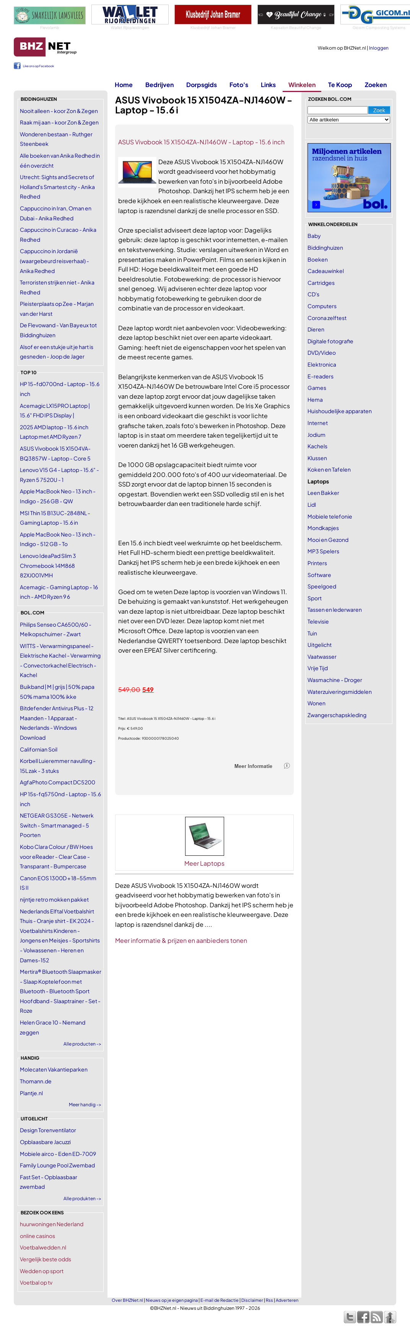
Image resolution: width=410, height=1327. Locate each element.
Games (317, 387)
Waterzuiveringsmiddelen (340, 691)
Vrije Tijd (318, 667)
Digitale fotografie (330, 341)
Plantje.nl (31, 1092)
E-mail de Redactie (219, 1300)
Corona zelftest (327, 317)
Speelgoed (322, 586)
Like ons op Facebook (38, 66)
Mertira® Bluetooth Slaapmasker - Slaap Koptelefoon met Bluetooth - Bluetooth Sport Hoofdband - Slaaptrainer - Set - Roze (60, 991)
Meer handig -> (85, 1104)
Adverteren (287, 1300)
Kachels (317, 446)
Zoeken (376, 85)
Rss (269, 1300)
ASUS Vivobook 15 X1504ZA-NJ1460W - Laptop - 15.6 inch (201, 142)
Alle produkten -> (82, 1198)
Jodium (316, 434)
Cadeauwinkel (326, 270)
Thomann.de (36, 1081)
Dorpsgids (201, 85)
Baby (314, 235)
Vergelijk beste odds (45, 1259)
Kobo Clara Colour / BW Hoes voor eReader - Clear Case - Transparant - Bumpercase (56, 856)
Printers (317, 562)
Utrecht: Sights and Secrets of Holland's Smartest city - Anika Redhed (57, 186)
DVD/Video (322, 352)
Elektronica (322, 364)
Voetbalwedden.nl (43, 1247)
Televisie (318, 621)
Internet (318, 422)
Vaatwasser (322, 656)
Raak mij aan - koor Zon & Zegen (59, 122)
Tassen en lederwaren (335, 609)
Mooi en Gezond (328, 539)
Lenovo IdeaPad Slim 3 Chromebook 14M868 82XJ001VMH (48, 565)
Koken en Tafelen (329, 469)
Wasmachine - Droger (335, 679)
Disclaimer (252, 1300)
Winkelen (302, 85)
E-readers (321, 376)
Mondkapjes (323, 527)
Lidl (312, 504)
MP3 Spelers (323, 551)
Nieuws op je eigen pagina (172, 1300)
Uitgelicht (320, 644)
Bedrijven (159, 85)
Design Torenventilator (48, 1130)
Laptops (318, 481)
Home (124, 85)
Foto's (238, 85)
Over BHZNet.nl (127, 1300)
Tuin (312, 633)
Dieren (316, 329)
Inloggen (379, 48)
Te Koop (340, 85)
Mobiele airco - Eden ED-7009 (58, 1153)
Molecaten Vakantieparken (54, 1069)
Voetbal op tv (36, 1282)
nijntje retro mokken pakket (54, 899)
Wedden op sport (41, 1270)
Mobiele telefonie (330, 516)
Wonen (316, 703)
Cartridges (321, 282)
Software (319, 574)
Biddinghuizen (325, 247)
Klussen (317, 457)
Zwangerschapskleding (337, 714)
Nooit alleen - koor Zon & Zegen (59, 110)
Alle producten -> (82, 1044)
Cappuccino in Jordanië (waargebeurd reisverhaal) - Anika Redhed (54, 260)
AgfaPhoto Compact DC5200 (57, 782)
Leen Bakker (323, 492)
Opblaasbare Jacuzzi (45, 1141)
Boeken (318, 259)
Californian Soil (38, 749)
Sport (315, 598)
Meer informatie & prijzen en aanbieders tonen (181, 940)
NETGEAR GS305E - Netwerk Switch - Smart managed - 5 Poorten (57, 825)
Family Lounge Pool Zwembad (57, 1165)
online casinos (37, 1235)
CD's (313, 294)
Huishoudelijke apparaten (340, 410)
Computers (322, 305)
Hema (315, 399)
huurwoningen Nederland (51, 1223)
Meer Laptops (204, 863)
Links (268, 85)
